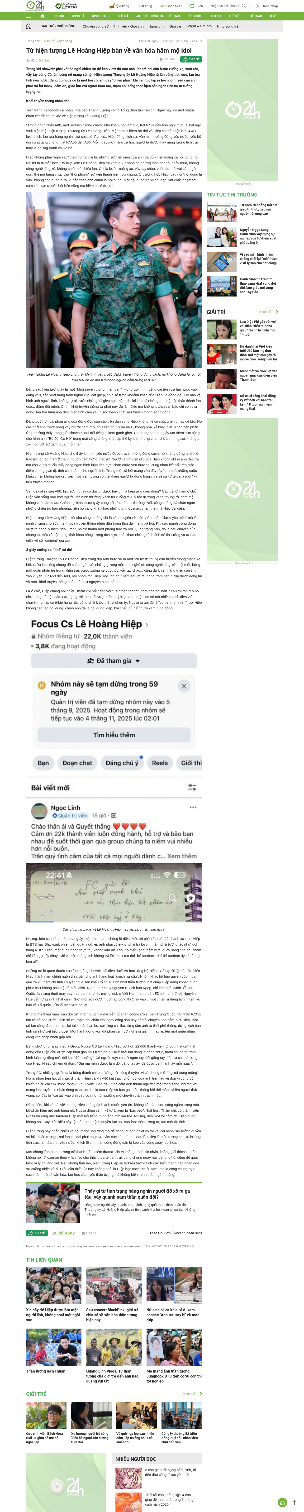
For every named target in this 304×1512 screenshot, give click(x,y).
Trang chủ (33, 41)
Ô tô (273, 16)
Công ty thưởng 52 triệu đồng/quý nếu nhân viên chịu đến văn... (180, 1438)
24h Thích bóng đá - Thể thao (158, 16)
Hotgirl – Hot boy (199, 26)
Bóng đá (78, 16)
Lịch (196, 6)
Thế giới (234, 16)
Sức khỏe (195, 16)
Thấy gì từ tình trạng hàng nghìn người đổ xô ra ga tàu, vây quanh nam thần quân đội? (137, 1194)
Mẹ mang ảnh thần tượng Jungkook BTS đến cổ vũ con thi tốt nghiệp (174, 1376)
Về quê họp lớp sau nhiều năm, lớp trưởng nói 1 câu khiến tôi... (135, 1438)
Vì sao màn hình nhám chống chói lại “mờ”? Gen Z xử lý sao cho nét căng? (259, 259)
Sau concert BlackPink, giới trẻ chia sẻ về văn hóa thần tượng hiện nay (112, 1315)
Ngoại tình (156, 26)
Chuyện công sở (96, 26)
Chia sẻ (194, 59)
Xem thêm (190, 1394)
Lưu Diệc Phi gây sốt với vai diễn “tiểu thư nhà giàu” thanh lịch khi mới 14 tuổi (258, 328)
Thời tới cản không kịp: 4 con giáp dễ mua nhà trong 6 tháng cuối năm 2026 (169, 1499)
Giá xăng (145, 6)
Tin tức (58, 16)
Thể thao (255, 16)
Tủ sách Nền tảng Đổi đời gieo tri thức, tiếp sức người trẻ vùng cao (259, 209)
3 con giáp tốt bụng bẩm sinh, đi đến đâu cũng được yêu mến (170, 1472)
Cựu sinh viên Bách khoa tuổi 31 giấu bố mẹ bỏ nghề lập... (44, 1438)
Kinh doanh (101, 16)
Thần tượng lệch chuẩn (45, 1371)
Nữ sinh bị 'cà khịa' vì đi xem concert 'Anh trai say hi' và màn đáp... (173, 1315)
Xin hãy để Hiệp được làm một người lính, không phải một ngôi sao (53, 1315)
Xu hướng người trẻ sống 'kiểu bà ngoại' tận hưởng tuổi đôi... (90, 1438)
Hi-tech (215, 16)
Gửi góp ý (63, 1233)
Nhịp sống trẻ (227, 26)
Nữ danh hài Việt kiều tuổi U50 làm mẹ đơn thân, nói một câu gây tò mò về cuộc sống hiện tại (258, 353)
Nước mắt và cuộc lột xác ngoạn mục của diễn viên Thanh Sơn (258, 375)
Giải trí (123, 16)
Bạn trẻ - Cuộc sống (58, 26)
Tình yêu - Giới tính (128, 26)
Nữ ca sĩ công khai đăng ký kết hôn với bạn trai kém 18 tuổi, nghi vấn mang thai (258, 402)
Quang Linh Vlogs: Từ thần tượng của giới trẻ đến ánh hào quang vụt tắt (112, 1376)
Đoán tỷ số (170, 6)
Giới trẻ (175, 26)
